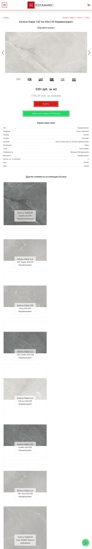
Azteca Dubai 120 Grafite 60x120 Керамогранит (68, 301)
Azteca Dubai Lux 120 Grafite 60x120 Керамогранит (68, 257)
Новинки (24, 461)
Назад (6, 18)
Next (89, 52)
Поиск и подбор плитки (67, 457)
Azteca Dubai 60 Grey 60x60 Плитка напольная (68, 345)
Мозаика (68, 473)
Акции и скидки (24, 465)
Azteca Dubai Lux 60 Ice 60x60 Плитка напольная (68, 433)
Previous (3, 52)
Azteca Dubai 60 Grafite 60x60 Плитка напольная (24, 213)
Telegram (48, 535)
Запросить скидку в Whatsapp (46, 113)
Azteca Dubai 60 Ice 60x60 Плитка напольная (24, 389)
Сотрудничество (24, 469)
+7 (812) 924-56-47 (46, 529)
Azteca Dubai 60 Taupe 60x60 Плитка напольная (68, 389)
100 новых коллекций (67, 461)
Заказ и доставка (24, 473)
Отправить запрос (67, 477)
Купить (46, 104)
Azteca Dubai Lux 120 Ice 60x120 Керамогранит (24, 301)
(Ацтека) (82, 131)
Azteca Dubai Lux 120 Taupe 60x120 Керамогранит (68, 213)
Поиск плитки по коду (67, 481)
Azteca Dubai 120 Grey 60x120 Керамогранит (24, 257)
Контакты (24, 481)
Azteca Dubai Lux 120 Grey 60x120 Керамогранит (24, 345)
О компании (24, 457)
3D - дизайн (67, 465)
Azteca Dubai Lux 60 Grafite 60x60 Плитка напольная (24, 433)
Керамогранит (68, 469)
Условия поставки (24, 477)
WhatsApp (43, 535)
